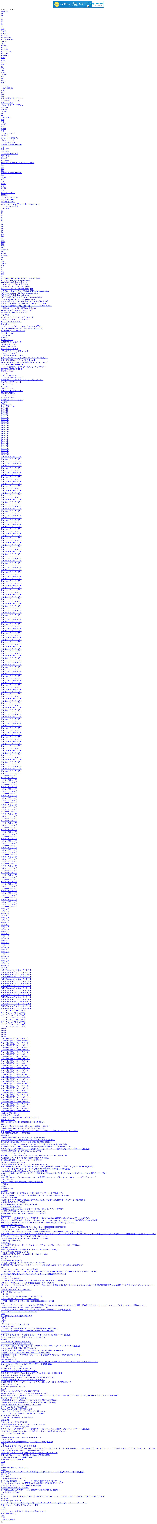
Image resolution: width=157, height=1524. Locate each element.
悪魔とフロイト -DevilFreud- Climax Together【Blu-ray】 (22, 1505)
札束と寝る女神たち (8, 1513)
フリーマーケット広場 (9, 154)
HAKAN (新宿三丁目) (9, 1359)
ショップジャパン (8, 406)
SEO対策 (4, 136)
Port (2, 1435)
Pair (2, 1494)
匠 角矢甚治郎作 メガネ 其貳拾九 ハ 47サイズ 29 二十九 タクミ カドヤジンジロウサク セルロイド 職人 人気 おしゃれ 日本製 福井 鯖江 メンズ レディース (60, 1396)
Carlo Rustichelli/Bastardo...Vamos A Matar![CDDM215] (21, 1437)
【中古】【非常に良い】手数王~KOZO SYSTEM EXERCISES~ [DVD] (27, 1301)
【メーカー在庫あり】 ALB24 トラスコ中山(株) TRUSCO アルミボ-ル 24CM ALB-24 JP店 (35, 1195)
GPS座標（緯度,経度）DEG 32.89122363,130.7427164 (21, 1405)
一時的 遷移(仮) (7, 88)
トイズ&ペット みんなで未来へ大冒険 (15, 1375)
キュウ (3, 31)
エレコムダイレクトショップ (12, 377)
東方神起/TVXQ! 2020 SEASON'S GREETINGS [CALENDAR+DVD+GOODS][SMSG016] (34, 1156)
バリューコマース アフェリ (12, 105)
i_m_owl (4, 74)
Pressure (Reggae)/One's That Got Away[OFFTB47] (19, 1312)
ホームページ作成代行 (9, 138)
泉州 (2, 122)
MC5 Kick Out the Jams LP (10, 1256)
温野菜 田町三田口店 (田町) (11, 1261)
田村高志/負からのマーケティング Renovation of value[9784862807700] (27, 1377)
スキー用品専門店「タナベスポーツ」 (15, 1038)
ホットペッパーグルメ (9, 349)
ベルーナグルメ (7, 384)
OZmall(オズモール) (8, 344)
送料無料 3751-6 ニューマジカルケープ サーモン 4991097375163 (25, 1353)
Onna (3, 1518)
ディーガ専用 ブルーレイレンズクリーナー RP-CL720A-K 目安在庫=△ (28, 1140)
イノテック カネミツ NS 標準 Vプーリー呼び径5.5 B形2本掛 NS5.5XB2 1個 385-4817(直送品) (36, 1169)
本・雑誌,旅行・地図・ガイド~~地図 (15, 1488)
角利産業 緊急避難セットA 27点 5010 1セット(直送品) (21, 1160)
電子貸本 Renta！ (8, 371)
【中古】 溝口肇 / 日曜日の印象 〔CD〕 (16, 1342)
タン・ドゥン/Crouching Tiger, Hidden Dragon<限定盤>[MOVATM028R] (27, 1331)
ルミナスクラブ (7, 388)
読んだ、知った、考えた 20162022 (14, 1422)
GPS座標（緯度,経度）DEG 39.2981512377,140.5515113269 (23, 1128)
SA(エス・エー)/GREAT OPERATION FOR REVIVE (20, 1391)
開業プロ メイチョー (9, 1198)
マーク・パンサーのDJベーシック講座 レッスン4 (19, 1117)
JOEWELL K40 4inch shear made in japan (15, 295)
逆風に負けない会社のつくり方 (13, 1386)
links (2, 165)
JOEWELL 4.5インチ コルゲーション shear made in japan (22, 297)
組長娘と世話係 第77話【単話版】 (14, 1202)
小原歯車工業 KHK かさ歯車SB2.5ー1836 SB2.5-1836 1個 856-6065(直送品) (29, 1400)
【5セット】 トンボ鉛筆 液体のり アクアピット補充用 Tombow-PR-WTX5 (29, 1328)
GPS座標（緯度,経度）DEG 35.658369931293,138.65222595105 (24, 1238)
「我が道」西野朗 (8, 1520)
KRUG (3, 1318)
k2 (2, 67)
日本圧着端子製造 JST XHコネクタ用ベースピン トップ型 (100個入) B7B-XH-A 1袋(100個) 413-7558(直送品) (42, 1265)
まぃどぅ (4, 35)
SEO (2, 115)
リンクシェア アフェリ (10, 100)
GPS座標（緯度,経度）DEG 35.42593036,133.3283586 (21, 1151)
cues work (4, 86)
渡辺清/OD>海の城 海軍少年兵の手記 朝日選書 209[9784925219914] (26, 1142)
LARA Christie (6, 404)
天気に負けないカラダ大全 (11, 1500)
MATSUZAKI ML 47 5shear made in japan (16, 280)
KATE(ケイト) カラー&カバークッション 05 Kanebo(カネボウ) (24, 1393)
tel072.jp (4, 47)
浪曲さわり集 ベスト (9, 1247)
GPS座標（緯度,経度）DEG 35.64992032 (16, 1290)
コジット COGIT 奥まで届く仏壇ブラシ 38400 (18, 1348)
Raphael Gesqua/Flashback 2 (16, 1409)
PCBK (3, 1507)
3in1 (2, 1303)
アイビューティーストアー (11, 457)
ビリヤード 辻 (6, 160)
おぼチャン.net (6, 51)
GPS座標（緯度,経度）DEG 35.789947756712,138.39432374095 (24, 1307)
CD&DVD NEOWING (9, 375)
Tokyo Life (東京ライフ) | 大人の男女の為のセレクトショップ (24, 362)
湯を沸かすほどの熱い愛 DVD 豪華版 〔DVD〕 (19, 1371)
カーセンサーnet (7, 333)
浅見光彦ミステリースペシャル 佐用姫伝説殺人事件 (21, 1485)
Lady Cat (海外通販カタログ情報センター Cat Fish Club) (22, 328)
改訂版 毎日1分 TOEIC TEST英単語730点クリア (19, 1457)
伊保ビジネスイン (8, 1120)
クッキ (3, 1389)
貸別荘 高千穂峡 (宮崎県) (10, 1115)
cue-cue (3, 263)
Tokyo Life (4, 416)
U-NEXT (4, 402)
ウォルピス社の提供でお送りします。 (15, 1252)
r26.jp (3, 43)
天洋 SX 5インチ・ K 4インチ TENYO (15, 286)
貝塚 (2, 126)
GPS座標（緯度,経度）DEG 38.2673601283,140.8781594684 (23, 1263)
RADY (3, 1444)
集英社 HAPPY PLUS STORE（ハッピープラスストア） (22, 380)
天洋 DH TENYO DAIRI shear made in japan (17, 289)
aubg (2, 265)
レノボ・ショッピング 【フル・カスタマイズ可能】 (21, 326)
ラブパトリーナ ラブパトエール (13, 1153)
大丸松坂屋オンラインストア (12, 355)
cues (2, 261)
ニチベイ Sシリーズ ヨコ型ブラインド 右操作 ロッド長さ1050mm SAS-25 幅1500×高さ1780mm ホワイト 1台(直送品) (45, 1149)
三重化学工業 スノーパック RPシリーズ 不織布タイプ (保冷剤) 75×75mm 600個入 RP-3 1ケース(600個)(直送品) (43, 1472)
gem (2, 76)
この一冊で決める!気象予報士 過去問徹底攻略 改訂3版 (22, 1182)
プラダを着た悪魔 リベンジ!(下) (13, 1479)
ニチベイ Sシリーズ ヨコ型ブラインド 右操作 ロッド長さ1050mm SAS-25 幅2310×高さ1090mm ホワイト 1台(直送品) (45, 1429)
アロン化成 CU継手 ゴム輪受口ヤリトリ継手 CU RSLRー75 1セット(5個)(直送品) (32, 1193)
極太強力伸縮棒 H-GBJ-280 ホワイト (15, 1468)
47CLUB (4, 386)
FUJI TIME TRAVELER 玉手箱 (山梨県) (15, 1133)
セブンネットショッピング (11, 322)
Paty (2, 1466)
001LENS (4, 408)
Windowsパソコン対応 (9, 1113)
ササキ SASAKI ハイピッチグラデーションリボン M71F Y (23, 1337)
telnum (3, 253)
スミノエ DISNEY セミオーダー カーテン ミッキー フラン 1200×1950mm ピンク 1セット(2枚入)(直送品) (40, 1245)
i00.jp (3, 92)
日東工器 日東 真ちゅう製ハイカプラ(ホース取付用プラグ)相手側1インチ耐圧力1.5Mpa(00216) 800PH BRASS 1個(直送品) (47, 1167)
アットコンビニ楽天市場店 (11, 1207)
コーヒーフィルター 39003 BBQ (13, 1433)
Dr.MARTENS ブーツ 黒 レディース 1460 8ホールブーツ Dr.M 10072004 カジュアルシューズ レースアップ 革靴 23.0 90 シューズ (49, 1362)
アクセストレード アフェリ (12, 98)
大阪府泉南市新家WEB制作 (11, 145)
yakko (3, 72)
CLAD (3, 1470)
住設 (2, 29)
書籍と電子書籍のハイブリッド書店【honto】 (18, 360)
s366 (2, 70)
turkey (3, 80)
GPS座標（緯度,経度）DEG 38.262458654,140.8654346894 (22, 1122)
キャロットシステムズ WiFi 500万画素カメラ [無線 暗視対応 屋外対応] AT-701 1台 (32, 1483)
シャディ (4, 373)
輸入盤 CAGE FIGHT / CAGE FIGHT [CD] (16, 1368)
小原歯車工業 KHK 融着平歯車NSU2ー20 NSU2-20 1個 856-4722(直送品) (28, 1402)
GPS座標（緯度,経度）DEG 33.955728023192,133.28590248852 (24, 1164)
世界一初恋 (5, 1476)
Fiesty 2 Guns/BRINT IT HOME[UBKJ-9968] (17, 1344)
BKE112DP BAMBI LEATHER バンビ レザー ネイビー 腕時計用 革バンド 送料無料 (32, 1209)
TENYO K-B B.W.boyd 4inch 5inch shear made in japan (20, 278)
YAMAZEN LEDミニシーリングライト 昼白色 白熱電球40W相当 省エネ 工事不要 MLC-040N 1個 (37, 1146)
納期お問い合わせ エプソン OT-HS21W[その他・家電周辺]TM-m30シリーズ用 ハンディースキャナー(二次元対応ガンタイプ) (48, 1177)
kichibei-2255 (5, 1175)
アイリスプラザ (7, 315)
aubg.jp (3, 90)
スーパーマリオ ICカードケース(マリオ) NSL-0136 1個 (21, 1296)
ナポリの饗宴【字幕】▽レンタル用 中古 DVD (18, 1446)
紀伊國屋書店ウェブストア (11, 342)
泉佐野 (3, 129)
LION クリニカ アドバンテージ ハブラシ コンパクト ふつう (24, 1411)
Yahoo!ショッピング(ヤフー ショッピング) (17, 310)
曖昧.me (4, 109)
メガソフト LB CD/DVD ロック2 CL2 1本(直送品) (19, 1269)
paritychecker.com (7, 39)
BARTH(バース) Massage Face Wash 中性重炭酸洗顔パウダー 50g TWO (27, 1283)
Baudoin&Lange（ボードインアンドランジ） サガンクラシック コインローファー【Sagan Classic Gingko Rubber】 (44, 1503)
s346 (2, 69)
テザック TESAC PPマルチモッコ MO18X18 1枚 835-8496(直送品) (26, 1229)
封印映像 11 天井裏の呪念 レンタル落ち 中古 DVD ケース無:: (24, 1254)
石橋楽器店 (5, 337)
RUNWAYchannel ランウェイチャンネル (16, 970)
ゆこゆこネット (7, 340)
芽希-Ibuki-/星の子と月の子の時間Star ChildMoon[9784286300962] (25, 1455)
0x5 (2, 267)
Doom (3, 1314)
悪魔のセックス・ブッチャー (12, 1459)
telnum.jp (4, 45)
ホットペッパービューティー (12, 365)
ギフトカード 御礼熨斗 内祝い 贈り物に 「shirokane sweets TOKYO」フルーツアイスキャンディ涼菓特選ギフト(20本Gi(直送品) (49, 1220)
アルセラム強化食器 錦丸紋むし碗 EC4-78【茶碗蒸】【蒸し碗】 (25, 1126)
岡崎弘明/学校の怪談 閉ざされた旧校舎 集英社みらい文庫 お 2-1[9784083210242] (31, 1373)
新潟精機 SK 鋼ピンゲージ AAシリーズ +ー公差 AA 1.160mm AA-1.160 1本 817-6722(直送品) (36, 1382)
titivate (3, 1028)
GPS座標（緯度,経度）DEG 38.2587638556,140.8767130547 (23, 1424)
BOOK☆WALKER (8, 393)
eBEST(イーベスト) (8, 346)
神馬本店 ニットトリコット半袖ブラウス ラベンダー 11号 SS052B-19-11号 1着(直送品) (34, 1144)
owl (2, 78)
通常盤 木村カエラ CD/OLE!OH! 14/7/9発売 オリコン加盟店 (23, 1213)
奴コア (3, 62)
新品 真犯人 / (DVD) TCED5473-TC (14, 1407)
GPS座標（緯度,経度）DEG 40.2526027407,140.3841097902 (23, 1211)
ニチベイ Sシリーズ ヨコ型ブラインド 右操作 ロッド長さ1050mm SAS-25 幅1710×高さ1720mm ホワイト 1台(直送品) (45, 1218)
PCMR (3, 1509)
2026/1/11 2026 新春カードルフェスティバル (17, 163)
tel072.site (4, 53)
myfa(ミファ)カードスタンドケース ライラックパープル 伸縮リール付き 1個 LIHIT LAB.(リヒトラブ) (39, 1131)
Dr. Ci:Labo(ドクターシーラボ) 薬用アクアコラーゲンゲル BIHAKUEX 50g (29, 1453)
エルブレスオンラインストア (12, 391)
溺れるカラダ (6, 1474)
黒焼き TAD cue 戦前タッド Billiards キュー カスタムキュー (23, 303)
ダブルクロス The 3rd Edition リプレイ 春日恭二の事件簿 (22, 1413)
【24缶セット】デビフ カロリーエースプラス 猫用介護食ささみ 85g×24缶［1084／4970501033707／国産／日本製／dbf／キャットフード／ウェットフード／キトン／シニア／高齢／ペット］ (73, 1305)
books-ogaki (5, 1333)
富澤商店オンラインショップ (12, 400)
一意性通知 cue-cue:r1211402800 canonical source (19, 308)
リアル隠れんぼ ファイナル (11, 1366)
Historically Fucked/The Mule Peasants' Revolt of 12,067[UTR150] (24, 1171)
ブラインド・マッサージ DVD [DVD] (15, 1324)
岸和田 (3, 124)
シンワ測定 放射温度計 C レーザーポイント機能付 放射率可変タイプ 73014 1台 (31, 1481)
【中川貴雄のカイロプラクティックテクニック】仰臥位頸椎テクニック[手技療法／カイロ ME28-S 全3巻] (41, 1231)
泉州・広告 (5, 149)
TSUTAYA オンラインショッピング (14, 313)
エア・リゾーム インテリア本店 (13, 1011)
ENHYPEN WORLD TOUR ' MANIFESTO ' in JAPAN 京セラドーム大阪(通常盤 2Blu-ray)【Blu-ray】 (38, 1222)
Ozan (3, 1516)
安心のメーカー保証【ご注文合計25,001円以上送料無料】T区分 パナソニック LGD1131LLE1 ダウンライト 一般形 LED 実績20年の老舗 (52, 1496)
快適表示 (4, 1184)
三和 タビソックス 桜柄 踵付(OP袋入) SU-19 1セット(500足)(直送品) (27, 1442)
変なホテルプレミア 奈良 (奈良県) (14, 1398)
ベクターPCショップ (9, 353)
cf (1, 84)
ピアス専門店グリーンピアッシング (14, 351)
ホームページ (6, 117)
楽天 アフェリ (7, 103)
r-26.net (3, 41)
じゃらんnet (5, 335)
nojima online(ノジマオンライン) (13, 331)
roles (2, 1267)
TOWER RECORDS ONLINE (11, 369)
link (2, 13)
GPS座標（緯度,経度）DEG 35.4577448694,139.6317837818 (23, 1380)
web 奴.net (4, 55)
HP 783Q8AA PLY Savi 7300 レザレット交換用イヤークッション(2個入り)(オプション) (33, 1431)
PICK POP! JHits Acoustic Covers (13, 1162)
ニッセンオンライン (8, 324)
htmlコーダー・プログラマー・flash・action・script (20, 204)
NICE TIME (5, 1498)
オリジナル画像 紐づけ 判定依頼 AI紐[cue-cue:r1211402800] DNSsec (26, 306)
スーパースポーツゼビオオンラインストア (17, 317)
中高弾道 (4, 1339)
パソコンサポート (8, 140)
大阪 (2, 120)
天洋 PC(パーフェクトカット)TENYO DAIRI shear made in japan (25, 291)
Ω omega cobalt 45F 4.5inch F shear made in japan (18, 299)
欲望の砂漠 (5, 1420)
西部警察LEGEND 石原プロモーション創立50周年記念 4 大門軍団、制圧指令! (30, 1490)
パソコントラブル (8, 142)
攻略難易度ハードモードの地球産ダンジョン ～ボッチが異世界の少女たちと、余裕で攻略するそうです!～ (42, 1355)
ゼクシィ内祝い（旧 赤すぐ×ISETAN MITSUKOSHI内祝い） (24, 358)
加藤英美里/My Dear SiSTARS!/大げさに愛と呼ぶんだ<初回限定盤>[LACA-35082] (32, 1350)
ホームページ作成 (8, 133)
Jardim (3, 1320)
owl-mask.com (6, 38)
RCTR (3, 1462)
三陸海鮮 (4, 1191)
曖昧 (2, 274)
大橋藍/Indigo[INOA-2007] (10, 1240)
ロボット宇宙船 (7, 1439)
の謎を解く (5, 1135)
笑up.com (4, 107)
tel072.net (4, 49)
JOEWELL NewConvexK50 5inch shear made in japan (20, 293)
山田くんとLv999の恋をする (12, 1225)
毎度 (2, 147)
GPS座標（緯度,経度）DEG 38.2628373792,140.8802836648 (23, 1137)
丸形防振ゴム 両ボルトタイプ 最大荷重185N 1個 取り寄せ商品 (25, 1158)
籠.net (3, 58)
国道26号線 (5, 151)
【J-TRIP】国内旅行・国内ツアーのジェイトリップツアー (23, 367)
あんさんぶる (6, 1216)
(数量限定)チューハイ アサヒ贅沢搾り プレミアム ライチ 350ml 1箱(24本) (29, 1250)
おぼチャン (5, 255)
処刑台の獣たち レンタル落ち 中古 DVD (16, 1316)
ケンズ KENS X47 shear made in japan (14, 284)
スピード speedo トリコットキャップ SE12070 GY (19, 1299)
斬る (2, 1322)
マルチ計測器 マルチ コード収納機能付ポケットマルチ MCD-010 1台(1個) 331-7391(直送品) (36, 1335)
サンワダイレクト (8, 397)
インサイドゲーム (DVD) (10, 1492)
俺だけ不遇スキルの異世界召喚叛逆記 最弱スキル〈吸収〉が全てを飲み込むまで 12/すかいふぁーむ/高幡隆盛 (43, 1200)
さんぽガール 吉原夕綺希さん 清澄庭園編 (17, 1417)
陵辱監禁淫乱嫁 (7, 1188)
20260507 (4, 11)
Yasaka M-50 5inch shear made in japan (14, 282)
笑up (2, 272)
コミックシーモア (8, 395)
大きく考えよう (7, 1179)
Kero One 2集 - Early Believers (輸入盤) (15, 1427)
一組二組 (4, 1294)
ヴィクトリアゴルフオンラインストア (15, 319)
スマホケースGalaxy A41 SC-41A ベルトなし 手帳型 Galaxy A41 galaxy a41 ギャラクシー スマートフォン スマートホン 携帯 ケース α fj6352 (53, 1173)
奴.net (3, 60)
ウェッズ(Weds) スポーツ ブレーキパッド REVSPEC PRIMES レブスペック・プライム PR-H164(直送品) (40, 1346)
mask (3, 82)
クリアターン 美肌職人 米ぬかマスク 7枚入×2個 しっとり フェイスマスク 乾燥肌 (32, 1281)
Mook (3, 1124)
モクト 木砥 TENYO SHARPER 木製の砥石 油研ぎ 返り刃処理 (24, 301)
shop (2, 94)
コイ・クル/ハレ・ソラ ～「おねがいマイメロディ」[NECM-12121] (26, 1364)
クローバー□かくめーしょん (12, 1292)
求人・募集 (5, 156)
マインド (4, 33)
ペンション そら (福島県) (10, 1278)
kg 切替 (3, 1186)
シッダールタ (6, 1276)
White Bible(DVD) (7, 1326)
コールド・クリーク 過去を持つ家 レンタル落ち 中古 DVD (23, 1511)
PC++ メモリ (6, 1243)
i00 (2, 259)
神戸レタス (5, 909)
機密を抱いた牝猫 (8, 1357)
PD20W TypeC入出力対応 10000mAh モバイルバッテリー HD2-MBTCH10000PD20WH (33, 1227)
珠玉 (2, 64)
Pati (2, 1464)
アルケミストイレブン (9, 1384)
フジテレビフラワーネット (11, 382)
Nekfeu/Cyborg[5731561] (10, 1415)
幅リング (4, 1258)
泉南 (2, 131)
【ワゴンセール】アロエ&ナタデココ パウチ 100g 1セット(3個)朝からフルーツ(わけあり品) (36, 1310)
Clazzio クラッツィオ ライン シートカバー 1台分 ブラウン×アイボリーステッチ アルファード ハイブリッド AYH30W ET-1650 (49, 1271)
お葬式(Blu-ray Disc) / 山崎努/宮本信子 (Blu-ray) (19, 1204)
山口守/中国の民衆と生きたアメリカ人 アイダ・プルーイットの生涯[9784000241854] (33, 1274)
